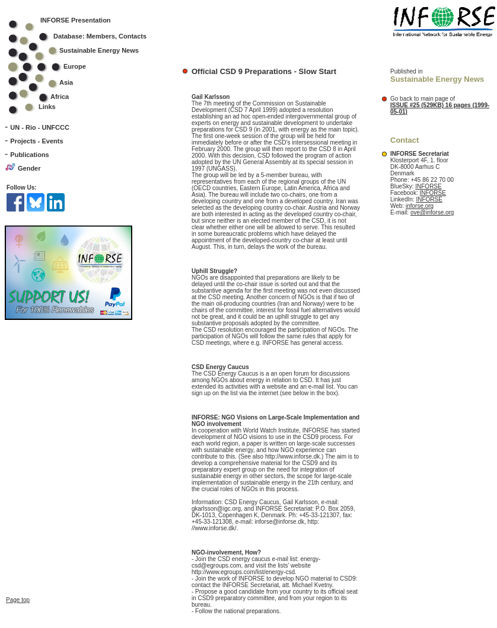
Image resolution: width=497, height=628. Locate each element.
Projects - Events (36, 141)
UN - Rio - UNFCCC (39, 127)
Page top (18, 582)
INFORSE (428, 186)
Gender (29, 168)
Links (47, 106)
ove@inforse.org (432, 212)
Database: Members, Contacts (85, 36)
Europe (55, 66)
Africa (59, 96)
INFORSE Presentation (75, 20)
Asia (48, 82)
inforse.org (420, 206)
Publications (29, 154)
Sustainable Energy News (81, 50)
